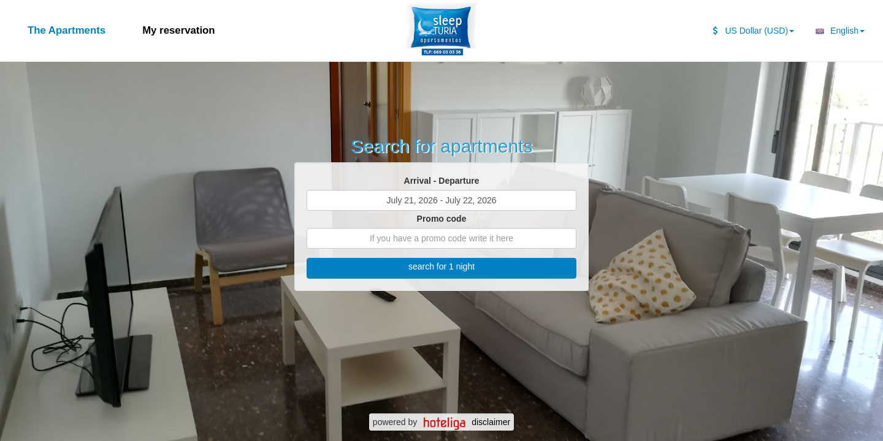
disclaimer (491, 422)
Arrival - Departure (442, 181)
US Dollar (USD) (753, 31)
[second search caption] (124, 24)
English (838, 31)
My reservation (178, 30)
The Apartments (66, 30)
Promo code (442, 219)
